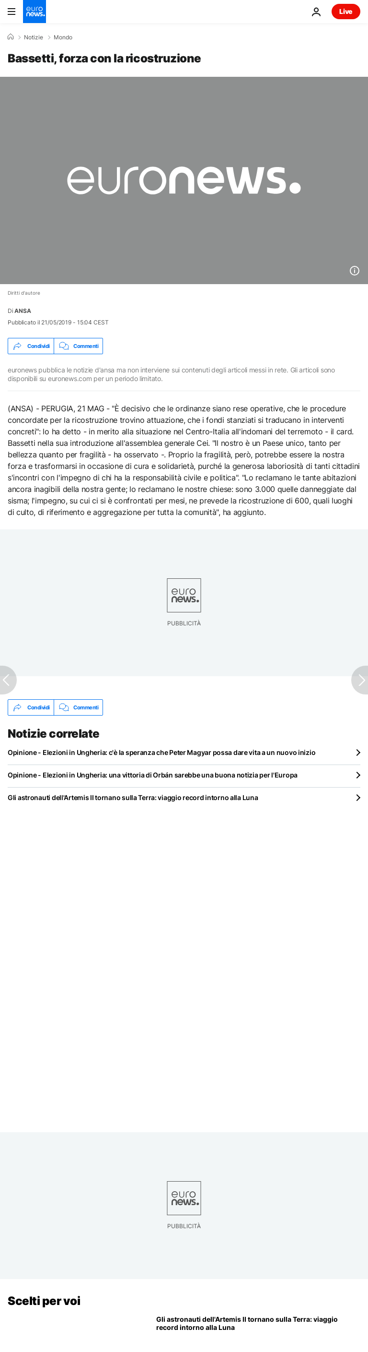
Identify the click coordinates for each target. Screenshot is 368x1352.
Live (346, 11)
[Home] (10, 37)
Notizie (33, 37)
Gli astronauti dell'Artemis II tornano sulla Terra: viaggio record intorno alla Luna (133, 797)
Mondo (63, 37)
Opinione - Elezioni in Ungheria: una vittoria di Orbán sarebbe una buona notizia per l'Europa (153, 775)
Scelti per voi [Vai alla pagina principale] (44, 1301)
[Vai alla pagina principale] (34, 11)
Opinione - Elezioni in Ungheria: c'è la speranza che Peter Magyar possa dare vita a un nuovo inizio (161, 752)
